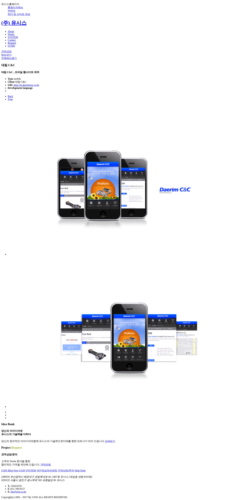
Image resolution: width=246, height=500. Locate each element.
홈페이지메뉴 (15, 7)
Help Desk (80, 470)
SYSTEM (31, 470)
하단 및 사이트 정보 (19, 14)
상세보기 (110, 441)
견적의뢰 (46, 464)
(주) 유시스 (14, 23)
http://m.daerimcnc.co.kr (26, 85)
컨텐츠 (11, 10)
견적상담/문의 (66, 470)
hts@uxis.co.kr (18, 491)
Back (10, 96)
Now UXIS (19, 470)
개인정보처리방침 (47, 470)
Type (10, 99)
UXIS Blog (7, 470)
